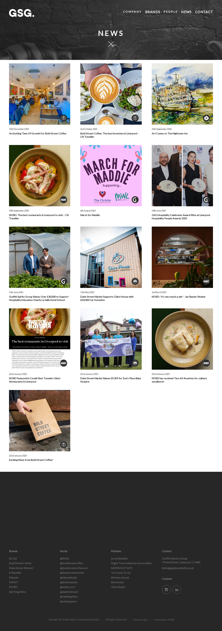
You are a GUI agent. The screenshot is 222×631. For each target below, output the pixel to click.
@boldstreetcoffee (71, 563)
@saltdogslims (69, 596)
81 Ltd (13, 558)
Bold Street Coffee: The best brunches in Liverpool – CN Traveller (109, 135)
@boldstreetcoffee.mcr (74, 568)
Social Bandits (119, 558)
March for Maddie (90, 215)
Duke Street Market (21, 568)
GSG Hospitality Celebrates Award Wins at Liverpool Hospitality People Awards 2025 (181, 217)
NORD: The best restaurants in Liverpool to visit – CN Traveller (39, 217)
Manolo (13, 577)
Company (131, 11)
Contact (204, 11)
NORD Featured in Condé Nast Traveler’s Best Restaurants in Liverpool (34, 380)
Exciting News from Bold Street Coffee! (31, 459)
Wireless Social (120, 577)
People (170, 11)
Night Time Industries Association (131, 563)
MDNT (13, 582)
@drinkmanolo (69, 582)
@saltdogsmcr (68, 601)
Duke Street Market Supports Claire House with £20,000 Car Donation (107, 298)
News (186, 11)
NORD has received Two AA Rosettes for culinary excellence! (179, 380)
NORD (13, 586)
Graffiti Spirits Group (35, 13)
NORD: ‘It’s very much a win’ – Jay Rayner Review (178, 296)
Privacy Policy (140, 619)
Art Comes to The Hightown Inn (170, 133)
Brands (152, 11)
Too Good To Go (121, 572)
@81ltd (64, 558)
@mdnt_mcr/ (67, 586)
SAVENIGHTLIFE (121, 568)
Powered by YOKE (164, 619)
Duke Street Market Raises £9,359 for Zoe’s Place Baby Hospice (110, 380)
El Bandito (15, 572)
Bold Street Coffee (20, 563)
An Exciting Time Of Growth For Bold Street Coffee (37, 133)
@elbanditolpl (68, 577)
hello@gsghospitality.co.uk (178, 568)
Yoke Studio (118, 586)
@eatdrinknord (69, 591)
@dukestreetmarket (72, 572)
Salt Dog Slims (17, 591)
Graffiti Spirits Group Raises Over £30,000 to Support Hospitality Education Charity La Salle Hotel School (39, 298)
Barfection (117, 582)
